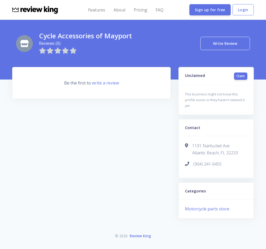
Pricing (140, 10)
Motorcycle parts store (207, 209)
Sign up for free (210, 9)
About (119, 10)
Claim (240, 76)
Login (243, 9)
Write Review (225, 43)
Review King (140, 235)
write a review (105, 83)
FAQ (159, 10)
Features (96, 10)
